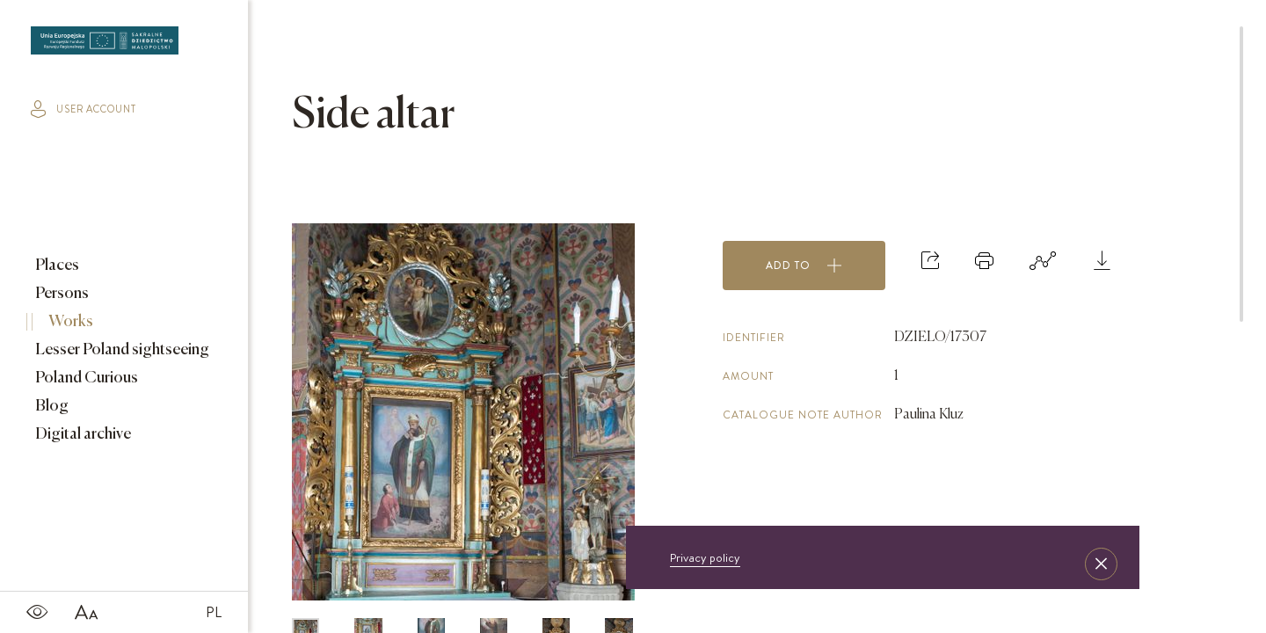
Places (56, 265)
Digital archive (82, 434)
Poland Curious (85, 378)
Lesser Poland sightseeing (121, 350)
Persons (61, 294)
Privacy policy (705, 557)
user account (83, 109)
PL (214, 612)
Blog (51, 406)
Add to (804, 265)
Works (69, 322)
